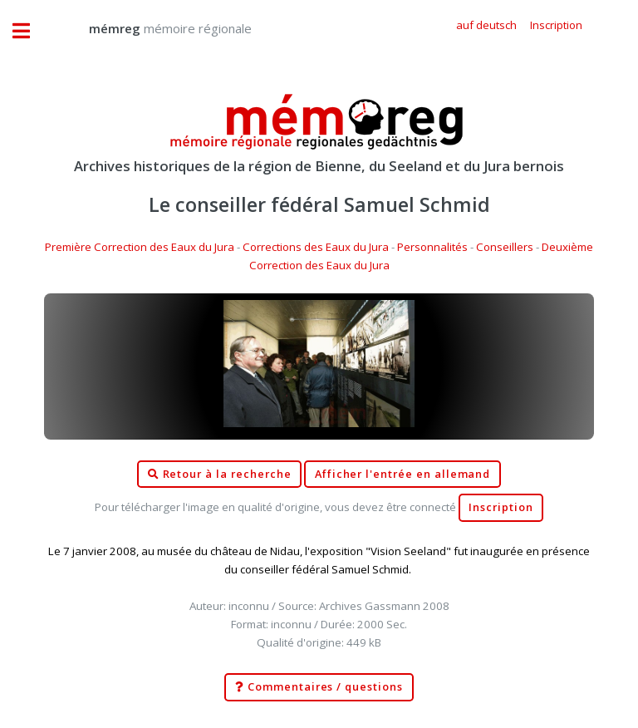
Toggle (30, 31)
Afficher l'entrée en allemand (403, 474)
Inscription (500, 507)
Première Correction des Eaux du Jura (139, 246)
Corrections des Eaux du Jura (316, 246)
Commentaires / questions (319, 687)
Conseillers (504, 246)
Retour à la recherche (220, 474)
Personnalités (432, 246)
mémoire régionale (154, 28)
